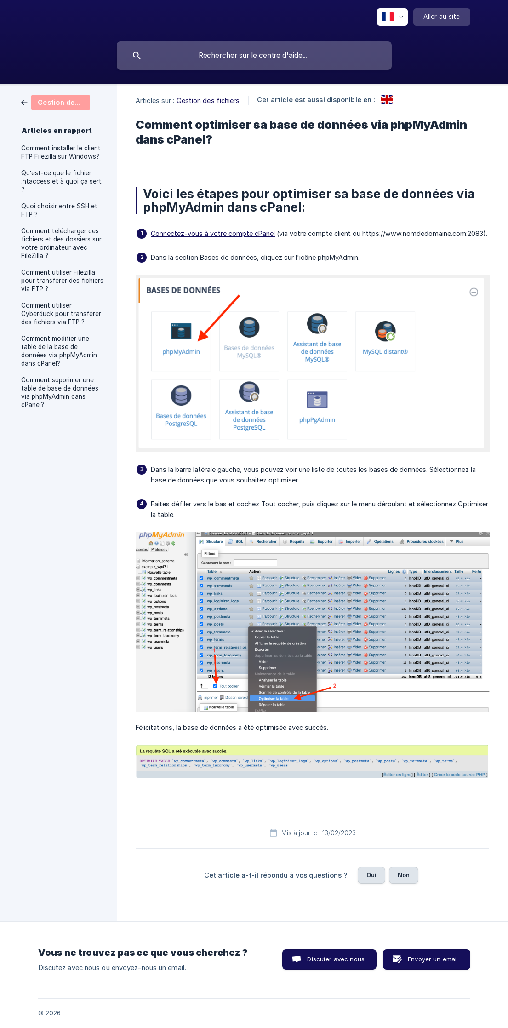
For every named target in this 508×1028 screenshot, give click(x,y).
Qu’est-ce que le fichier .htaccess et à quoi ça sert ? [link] (61, 181)
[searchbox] (254, 55)
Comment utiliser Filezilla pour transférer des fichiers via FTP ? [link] (62, 281)
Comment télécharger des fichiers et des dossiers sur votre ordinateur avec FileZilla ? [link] (61, 243)
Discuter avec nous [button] (336, 959)
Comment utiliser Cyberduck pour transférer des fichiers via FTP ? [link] (61, 314)
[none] (392, 17)
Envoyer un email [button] (433, 959)
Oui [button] (371, 875)
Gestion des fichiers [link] (208, 100)
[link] (55, 102)
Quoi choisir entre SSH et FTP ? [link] (59, 210)
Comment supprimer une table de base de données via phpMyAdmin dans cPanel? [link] (59, 392)
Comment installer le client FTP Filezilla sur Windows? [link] (61, 152)
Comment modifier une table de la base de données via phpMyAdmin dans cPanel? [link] (59, 351)
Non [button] (404, 875)
